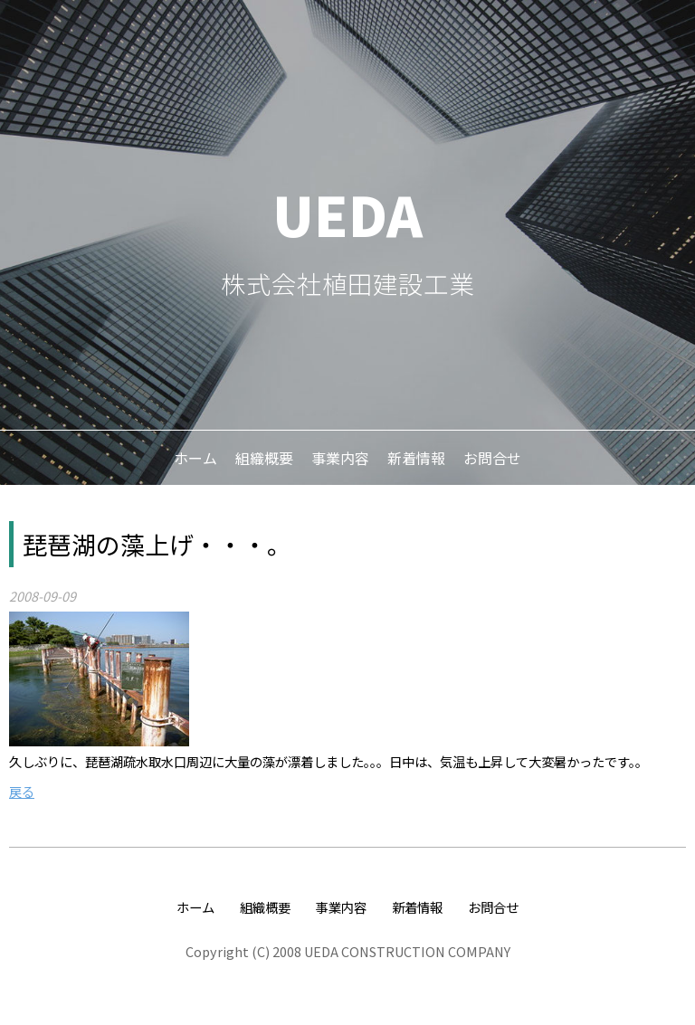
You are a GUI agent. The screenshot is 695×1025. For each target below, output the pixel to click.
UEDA (347, 213)
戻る (21, 791)
